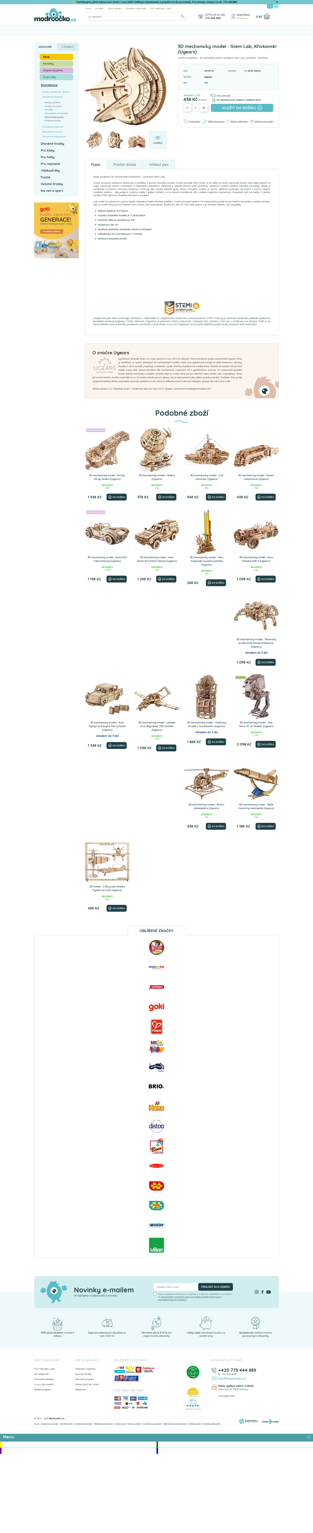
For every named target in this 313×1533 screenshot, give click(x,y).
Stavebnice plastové (52, 127)
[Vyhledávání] (136, 17)
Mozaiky (49, 109)
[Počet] (195, 108)
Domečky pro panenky (152, 1423)
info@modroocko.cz (232, 1378)
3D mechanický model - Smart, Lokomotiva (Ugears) (256, 477)
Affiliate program (42, 1389)
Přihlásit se (243, 18)
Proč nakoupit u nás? (160, 8)
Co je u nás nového (43, 1384)
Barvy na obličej (134, 1423)
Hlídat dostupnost (213, 121)
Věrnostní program (84, 1379)
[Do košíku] (117, 497)
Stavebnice (49, 85)
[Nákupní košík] (266, 16)
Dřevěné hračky (52, 144)
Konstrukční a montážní (56, 113)
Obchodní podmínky (44, 1379)
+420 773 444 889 (237, 1370)
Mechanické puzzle (54, 116)
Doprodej (49, 77)
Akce (46, 57)
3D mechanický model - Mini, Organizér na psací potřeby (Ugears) (206, 561)
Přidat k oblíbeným (237, 121)
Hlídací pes (159, 164)
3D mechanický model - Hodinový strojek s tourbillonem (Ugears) (206, 724)
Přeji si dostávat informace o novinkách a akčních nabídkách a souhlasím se (195, 1297)
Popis (95, 164)
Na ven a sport (52, 191)
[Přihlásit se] (233, 16)
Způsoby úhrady (83, 1374)
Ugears (208, 76)
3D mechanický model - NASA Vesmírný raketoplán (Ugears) (256, 806)
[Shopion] (248, 1421)
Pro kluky (47, 150)
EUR (276, 6)
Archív (36, 1423)
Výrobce (67, 46)
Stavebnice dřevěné (52, 96)
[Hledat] (183, 17)
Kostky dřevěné (52, 102)
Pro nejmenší (50, 164)
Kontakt (99, 8)
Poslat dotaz (191, 121)
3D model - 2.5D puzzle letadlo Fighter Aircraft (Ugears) (107, 888)
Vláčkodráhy (50, 170)
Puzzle (45, 177)
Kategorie (45, 46)
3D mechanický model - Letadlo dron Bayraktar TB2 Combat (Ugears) (156, 726)
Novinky (48, 63)
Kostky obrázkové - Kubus (55, 92)
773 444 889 (213, 18)
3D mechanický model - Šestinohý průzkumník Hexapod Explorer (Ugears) (256, 643)
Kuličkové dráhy (53, 120)
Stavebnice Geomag (49, 1423)
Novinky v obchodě (136, 8)
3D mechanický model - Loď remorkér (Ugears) (206, 477)
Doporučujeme (53, 70)
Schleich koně (120, 1423)
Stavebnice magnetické (54, 136)
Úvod (88, 8)
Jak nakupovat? (41, 1374)
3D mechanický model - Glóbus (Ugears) (157, 477)
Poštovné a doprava (85, 1368)
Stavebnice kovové (52, 131)
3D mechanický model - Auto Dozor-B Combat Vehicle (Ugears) (157, 559)
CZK (270, 6)
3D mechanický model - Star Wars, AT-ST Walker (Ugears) (256, 724)
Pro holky (48, 157)
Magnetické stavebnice (103, 1423)
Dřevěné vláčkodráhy (212, 1423)
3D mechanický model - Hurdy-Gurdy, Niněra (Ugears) (107, 477)
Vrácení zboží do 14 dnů (87, 1384)
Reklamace (80, 1389)
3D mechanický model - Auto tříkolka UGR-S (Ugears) (256, 559)
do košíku (242, 107)
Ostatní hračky (52, 184)
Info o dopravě (220, 95)
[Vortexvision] (270, 1421)
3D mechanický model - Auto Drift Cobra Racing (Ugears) (107, 559)
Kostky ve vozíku (53, 106)
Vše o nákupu (115, 8)
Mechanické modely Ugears (175, 1423)
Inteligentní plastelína (83, 1423)
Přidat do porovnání (261, 121)
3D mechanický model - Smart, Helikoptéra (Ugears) (207, 806)
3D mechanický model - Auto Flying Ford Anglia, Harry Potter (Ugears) (107, 726)
